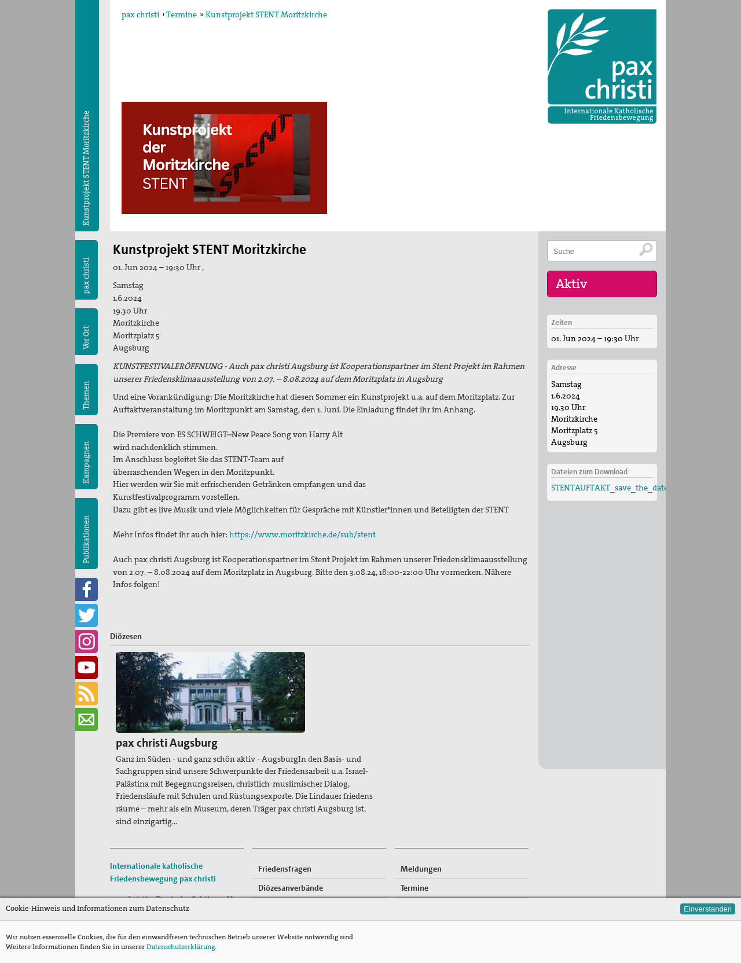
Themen (86, 395)
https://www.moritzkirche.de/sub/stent (302, 534)
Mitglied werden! (432, 825)
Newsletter (420, 882)
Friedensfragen (284, 788)
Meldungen (421, 788)
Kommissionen (284, 825)
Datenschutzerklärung (180, 946)
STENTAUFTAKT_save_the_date (609, 484)
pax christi (140, 14)
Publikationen (86, 539)
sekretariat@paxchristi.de (174, 864)
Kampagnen (86, 462)
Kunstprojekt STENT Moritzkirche (266, 14)
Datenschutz (133, 889)
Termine (181, 14)
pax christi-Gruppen (293, 844)
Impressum (131, 877)
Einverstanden (708, 909)
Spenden (416, 863)
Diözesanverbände (290, 807)
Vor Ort (86, 337)
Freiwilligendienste (435, 844)
